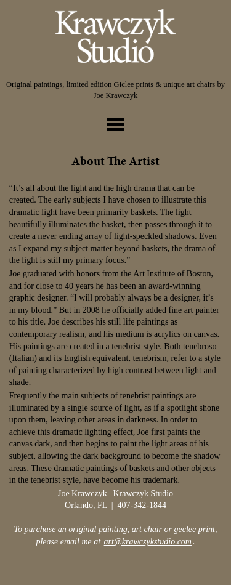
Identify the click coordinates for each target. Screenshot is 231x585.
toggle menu (115, 124)
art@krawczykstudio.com (148, 541)
